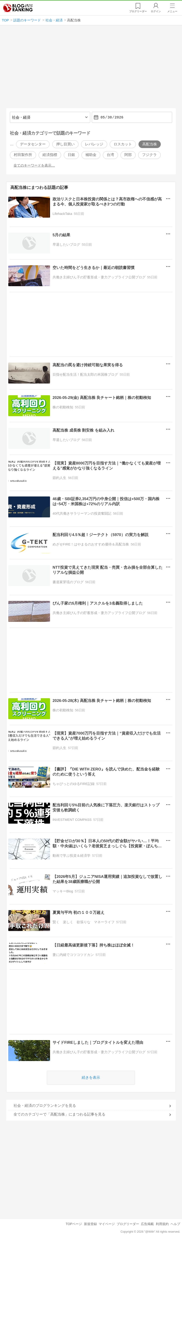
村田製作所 (23, 155)
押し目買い (65, 144)
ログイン (156, 11)
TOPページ (74, 1224)
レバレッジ (94, 144)
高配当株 (149, 144)
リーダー (138, 11)
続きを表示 (91, 1077)
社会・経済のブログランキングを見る (45, 1106)
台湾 (110, 155)
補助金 (90, 155)
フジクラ (149, 155)
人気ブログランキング (18, 7)
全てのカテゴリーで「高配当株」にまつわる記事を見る (59, 1114)
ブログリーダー (128, 1224)
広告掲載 (147, 1224)
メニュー (172, 11)
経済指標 (49, 155)
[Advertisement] (91, 68)
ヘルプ (175, 1224)
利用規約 (162, 1224)
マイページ (107, 1224)
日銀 (71, 155)
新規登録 (90, 1224)
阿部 (128, 155)
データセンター (33, 144)
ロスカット (123, 144)
